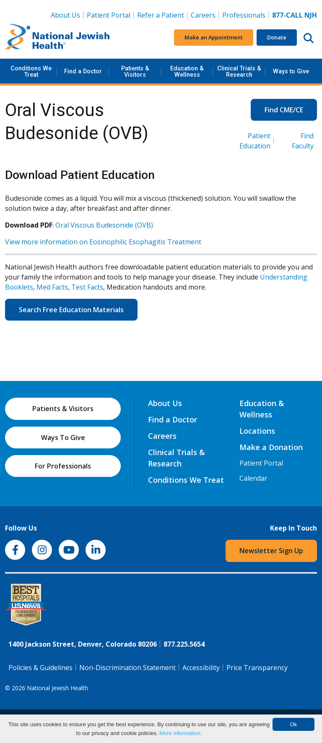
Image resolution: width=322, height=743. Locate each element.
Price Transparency (257, 667)
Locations (257, 431)
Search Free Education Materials (71, 309)
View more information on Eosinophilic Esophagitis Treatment (103, 241)
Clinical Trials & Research (239, 71)
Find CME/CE (284, 109)
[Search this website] (308, 37)
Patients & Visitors (135, 71)
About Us (65, 15)
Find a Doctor (83, 71)
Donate (276, 37)
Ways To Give (63, 437)
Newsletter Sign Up (271, 550)
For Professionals (63, 466)
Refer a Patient (160, 15)
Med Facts (52, 287)
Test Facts (87, 287)
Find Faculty (303, 140)
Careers (205, 15)
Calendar (253, 478)
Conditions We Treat (31, 71)
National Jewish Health (57, 688)
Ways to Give (291, 71)
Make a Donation (271, 447)
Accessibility (201, 667)
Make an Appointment (213, 37)
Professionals (243, 15)
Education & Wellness (187, 71)
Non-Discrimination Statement (127, 667)
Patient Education (254, 140)
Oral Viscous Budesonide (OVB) (104, 225)
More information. (180, 733)
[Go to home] (57, 37)
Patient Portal (108, 15)
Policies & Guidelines (40, 667)
